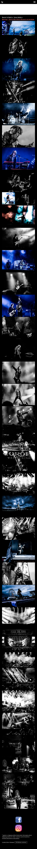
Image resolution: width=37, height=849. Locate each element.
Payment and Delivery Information (10, 838)
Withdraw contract (20, 842)
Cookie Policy (5, 842)
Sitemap (12, 842)
